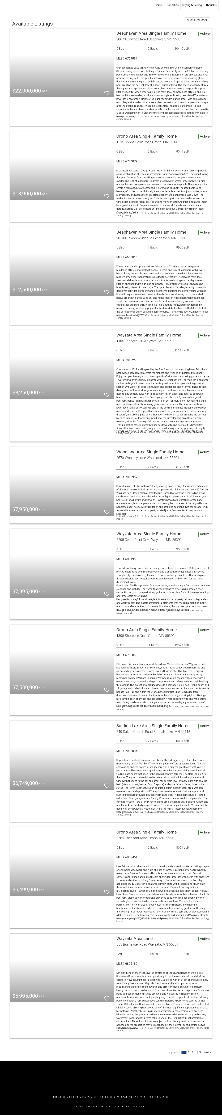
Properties (172, 5)
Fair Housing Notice (154, 1097)
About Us (211, 5)
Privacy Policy (86, 1097)
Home (158, 5)
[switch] (107, 91)
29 (199, 1052)
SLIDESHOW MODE (197, 20)
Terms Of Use (62, 1097)
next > (207, 1052)
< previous (175, 1052)
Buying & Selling (192, 5)
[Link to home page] (4, 5)
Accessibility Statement (118, 1097)
